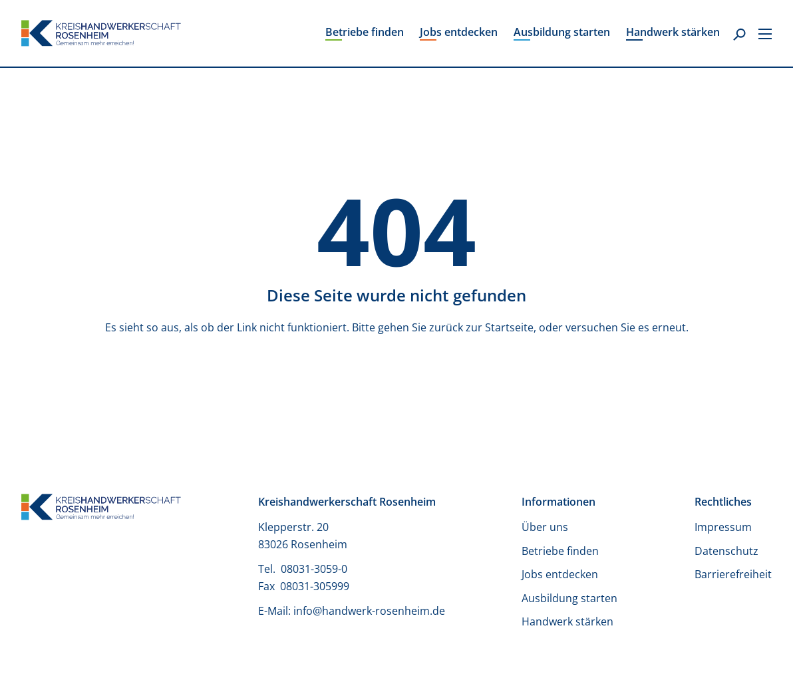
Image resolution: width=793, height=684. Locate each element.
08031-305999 (314, 586)
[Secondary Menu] (765, 33)
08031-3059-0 (315, 569)
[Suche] (739, 35)
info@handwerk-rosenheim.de (369, 610)
